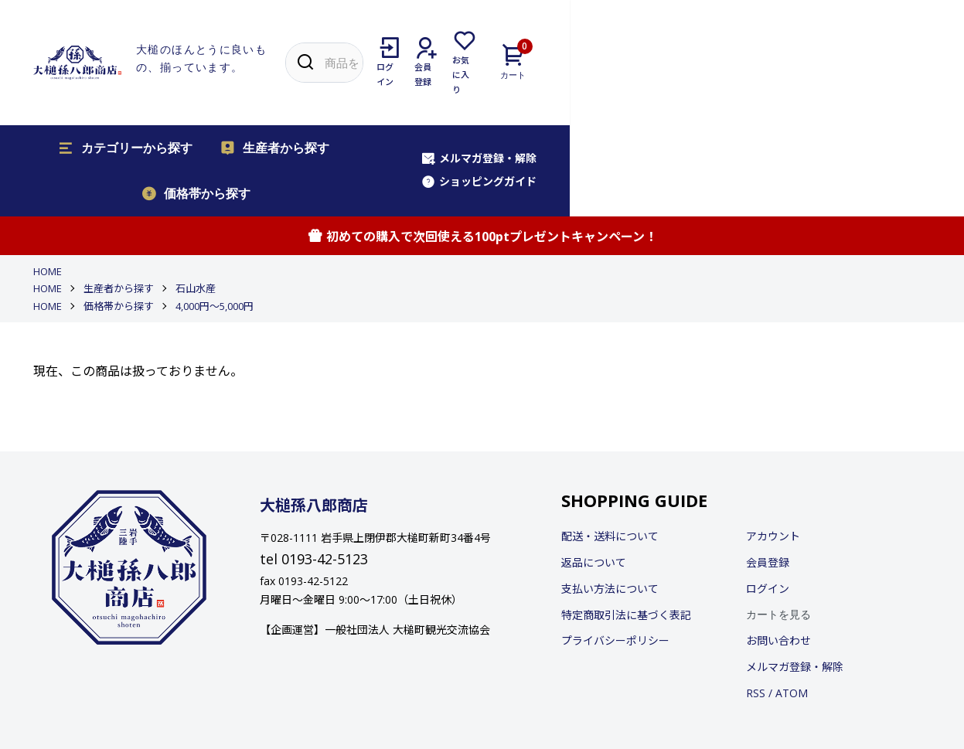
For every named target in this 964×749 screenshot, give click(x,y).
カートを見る (778, 512)
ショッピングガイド (873, 90)
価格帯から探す (398, 92)
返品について (593, 460)
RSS (755, 591)
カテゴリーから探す (112, 92)
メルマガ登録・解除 (743, 90)
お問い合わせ (778, 538)
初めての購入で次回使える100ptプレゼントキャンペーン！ (482, 134)
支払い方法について (610, 486)
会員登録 (767, 460)
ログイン (767, 486)
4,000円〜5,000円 (214, 203)
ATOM (791, 591)
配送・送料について (610, 434)
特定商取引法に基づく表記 (626, 513)
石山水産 (195, 186)
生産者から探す (261, 92)
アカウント (773, 434)
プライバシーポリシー (615, 538)
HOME (47, 169)
